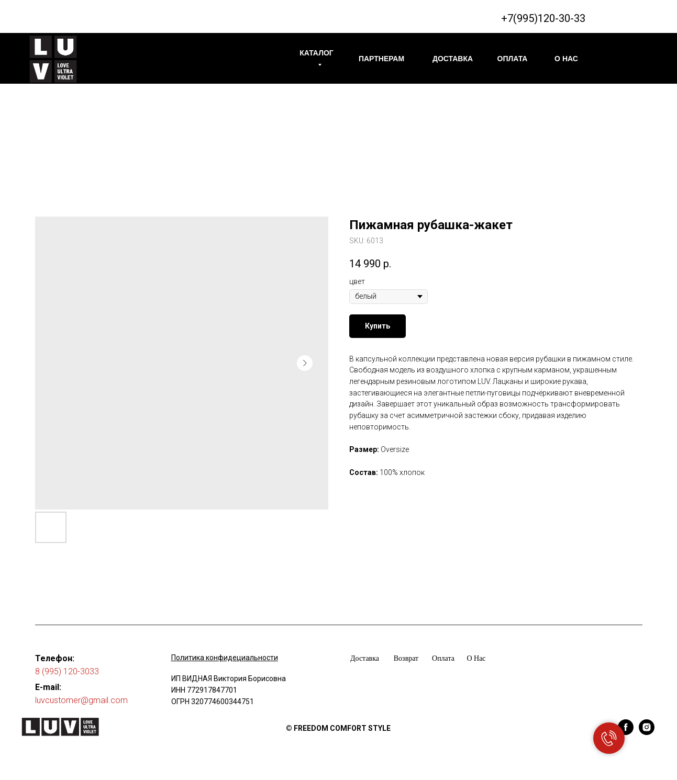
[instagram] (646, 732)
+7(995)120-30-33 (543, 18)
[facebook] (626, 732)
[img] (53, 59)
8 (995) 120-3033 (67, 671)
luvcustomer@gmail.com (81, 700)
